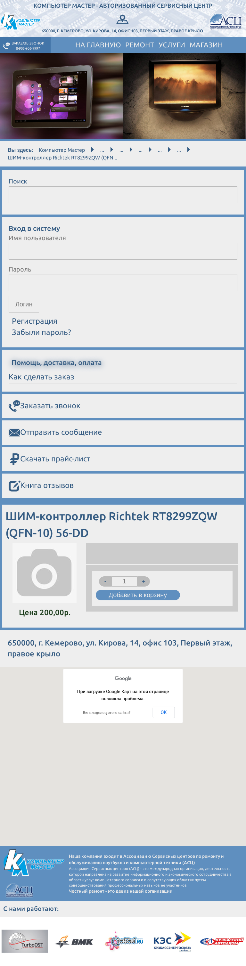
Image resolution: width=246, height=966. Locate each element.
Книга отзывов (41, 486)
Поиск (18, 181)
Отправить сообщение (55, 433)
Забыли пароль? (41, 332)
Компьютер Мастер (62, 150)
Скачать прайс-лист (49, 459)
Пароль (20, 269)
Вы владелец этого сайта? (107, 712)
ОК (164, 712)
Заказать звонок (44, 406)
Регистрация (34, 321)
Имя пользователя (37, 237)
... (102, 150)
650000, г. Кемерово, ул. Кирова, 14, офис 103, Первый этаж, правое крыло (122, 23)
